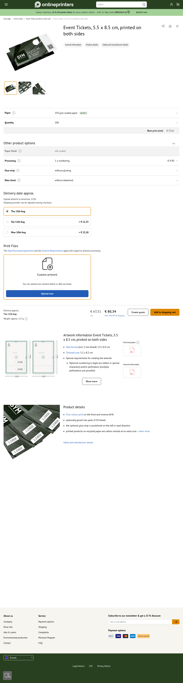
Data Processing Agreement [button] (21, 250)
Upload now (47, 293)
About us (8, 615)
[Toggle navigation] (6, 5)
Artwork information (73, 45)
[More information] (13, 113)
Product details (92, 45)
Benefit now (141, 12)
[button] (32, 52)
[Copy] (129, 12)
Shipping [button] (120, 315)
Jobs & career (10, 632)
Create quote (138, 312)
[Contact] (7, 675)
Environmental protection (15, 637)
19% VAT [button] (111, 315)
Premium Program (46, 637)
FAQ (40, 643)
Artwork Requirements (52, 250)
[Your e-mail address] (140, 621)
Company (8, 621)
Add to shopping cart (165, 312)
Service (42, 615)
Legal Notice (78, 666)
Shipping (42, 627)
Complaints (43, 632)
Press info (8, 627)
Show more (91, 381)
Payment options (46, 621)
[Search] (118, 4)
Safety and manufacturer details (115, 45)
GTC (91, 666)
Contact (7, 643)
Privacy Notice (103, 666)
